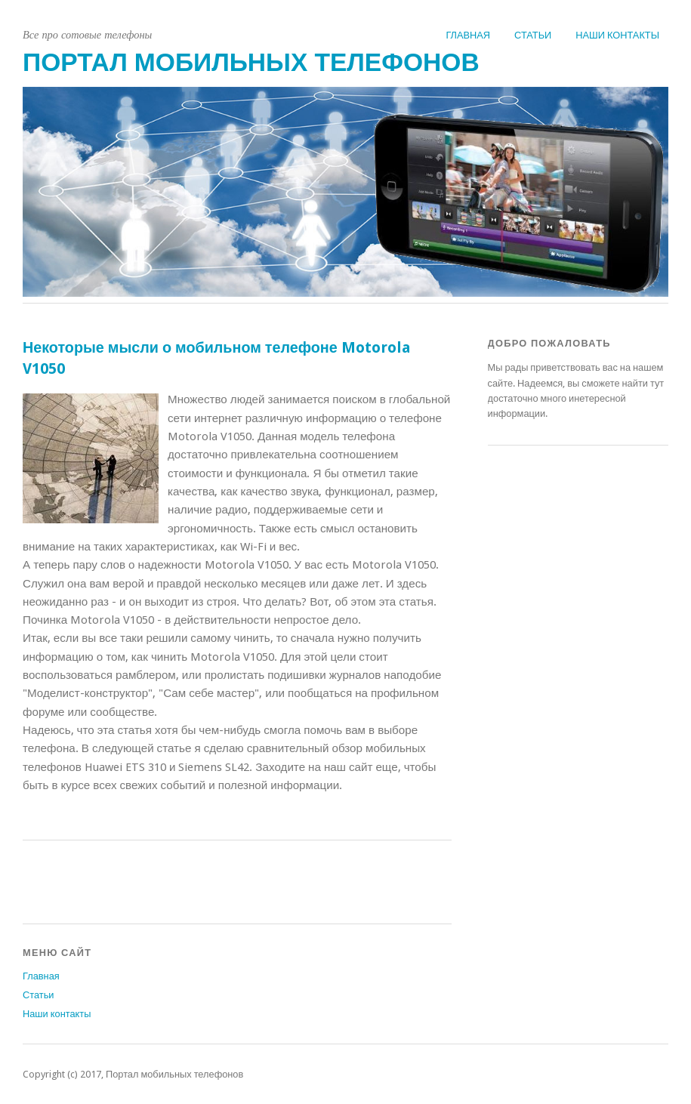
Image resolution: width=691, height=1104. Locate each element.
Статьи (532, 35)
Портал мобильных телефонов (251, 62)
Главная (468, 35)
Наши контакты (617, 35)
